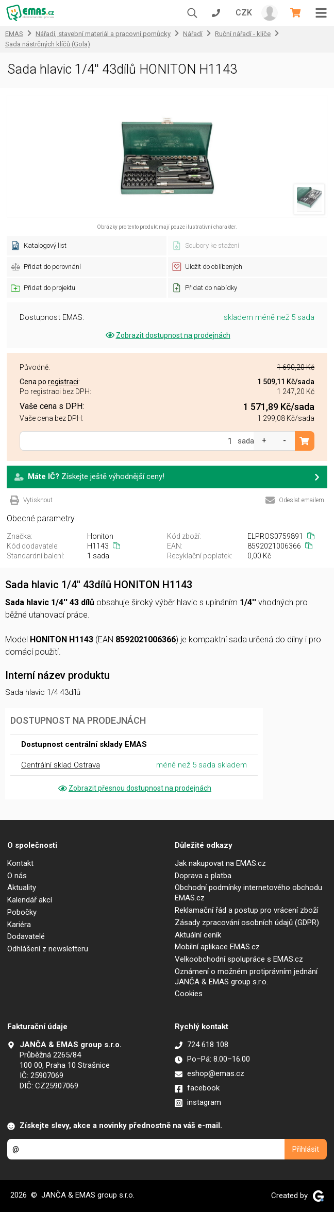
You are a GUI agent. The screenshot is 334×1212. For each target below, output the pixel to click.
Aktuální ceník (198, 935)
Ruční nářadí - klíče (243, 34)
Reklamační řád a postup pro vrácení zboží (246, 910)
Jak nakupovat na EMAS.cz (220, 863)
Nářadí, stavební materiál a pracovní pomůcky (103, 34)
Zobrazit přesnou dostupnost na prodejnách (134, 788)
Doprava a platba (203, 875)
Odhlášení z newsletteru (47, 948)
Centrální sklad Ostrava (60, 765)
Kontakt (20, 863)
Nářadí (193, 34)
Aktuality (21, 887)
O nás (17, 875)
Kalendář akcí (29, 899)
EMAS (14, 34)
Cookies (189, 993)
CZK (244, 13)
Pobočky (22, 912)
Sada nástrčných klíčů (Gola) (47, 44)
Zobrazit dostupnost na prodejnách (167, 335)
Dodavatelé (26, 936)
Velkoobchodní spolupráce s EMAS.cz (239, 959)
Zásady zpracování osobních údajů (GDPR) (247, 922)
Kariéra (19, 924)
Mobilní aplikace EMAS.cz (217, 946)
